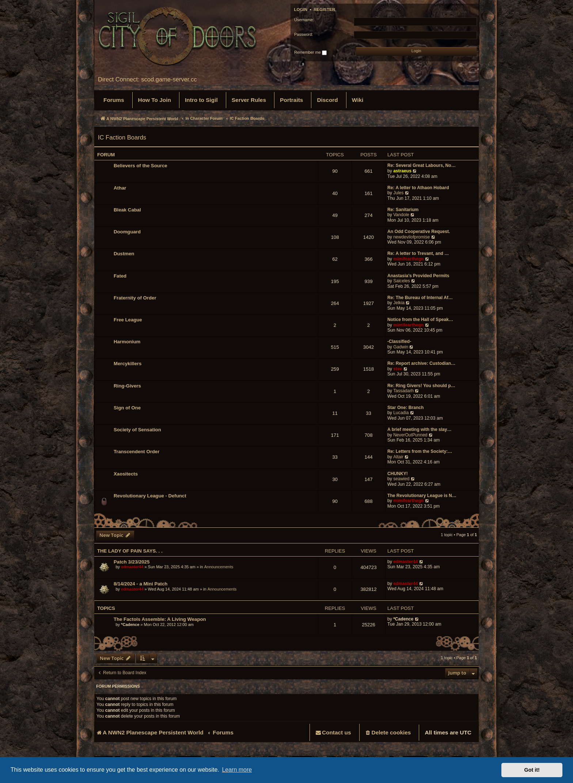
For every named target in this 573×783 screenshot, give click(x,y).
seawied (401, 478)
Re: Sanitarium (402, 209)
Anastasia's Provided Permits (418, 275)
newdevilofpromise (411, 237)
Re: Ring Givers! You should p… (421, 385)
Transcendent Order (136, 451)
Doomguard (127, 231)
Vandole (401, 214)
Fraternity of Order (135, 298)
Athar (120, 188)
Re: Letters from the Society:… (419, 451)
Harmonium (127, 341)
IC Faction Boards (122, 137)
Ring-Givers (127, 386)
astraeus (402, 170)
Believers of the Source (140, 165)
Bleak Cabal (127, 210)
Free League (128, 319)
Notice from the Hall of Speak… (420, 319)
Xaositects (126, 474)
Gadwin (400, 347)
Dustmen (124, 253)
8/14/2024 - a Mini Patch (140, 584)
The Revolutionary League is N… (421, 495)
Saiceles (401, 280)
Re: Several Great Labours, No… (421, 165)
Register (324, 9)
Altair (398, 456)
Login (301, 9)
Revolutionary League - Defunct (150, 496)
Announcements (219, 567)
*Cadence (130, 624)
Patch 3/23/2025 (131, 562)
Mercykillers (127, 363)
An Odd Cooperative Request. (418, 231)
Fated (120, 276)
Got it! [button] (532, 770)
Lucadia (401, 412)
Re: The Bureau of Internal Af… (420, 297)
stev (397, 368)
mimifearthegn (408, 258)
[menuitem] (113, 100)
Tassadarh (403, 390)
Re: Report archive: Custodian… (421, 363)
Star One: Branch (405, 407)
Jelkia (399, 302)
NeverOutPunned (410, 435)
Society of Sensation (137, 429)
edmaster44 (132, 567)
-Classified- (399, 341)
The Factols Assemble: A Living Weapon (160, 619)
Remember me (310, 52)
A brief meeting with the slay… (419, 429)
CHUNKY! (397, 473)
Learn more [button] (237, 770)
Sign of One (127, 407)
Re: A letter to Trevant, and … (418, 253)
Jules (398, 192)
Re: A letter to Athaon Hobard (418, 187)
